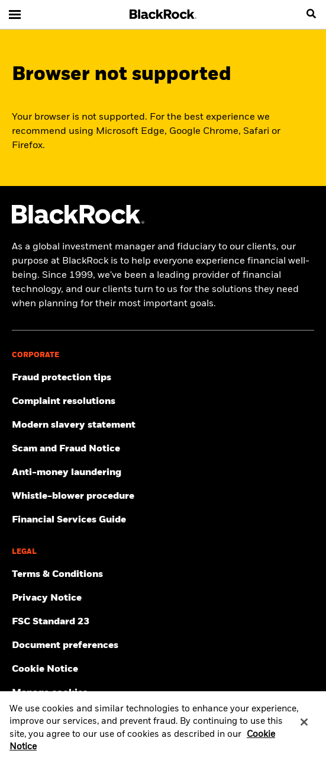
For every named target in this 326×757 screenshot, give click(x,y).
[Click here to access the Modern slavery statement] (163, 425)
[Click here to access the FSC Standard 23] (163, 622)
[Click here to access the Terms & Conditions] (163, 574)
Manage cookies (50, 693)
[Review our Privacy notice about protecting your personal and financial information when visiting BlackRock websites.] (163, 598)
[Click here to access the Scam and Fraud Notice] (163, 449)
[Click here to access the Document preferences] (163, 646)
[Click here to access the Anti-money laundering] (163, 473)
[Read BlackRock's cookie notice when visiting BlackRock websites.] (163, 669)
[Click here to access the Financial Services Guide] (163, 520)
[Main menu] (15, 14)
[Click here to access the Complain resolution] (163, 401)
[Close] (304, 726)
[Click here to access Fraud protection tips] (163, 378)
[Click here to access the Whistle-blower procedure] (163, 496)
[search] (311, 14)
